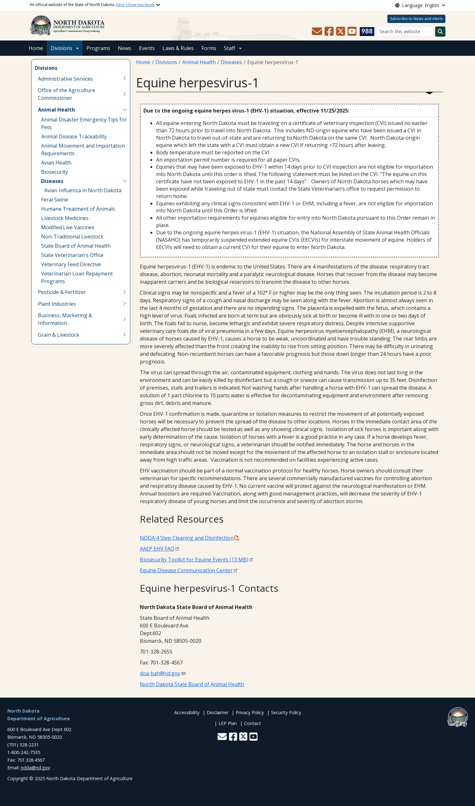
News (124, 48)
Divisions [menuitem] (46, 67)
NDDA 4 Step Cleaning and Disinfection (187, 537)
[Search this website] (405, 31)
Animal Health (199, 62)
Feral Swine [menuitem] (54, 199)
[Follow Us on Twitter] (340, 31)
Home (36, 48)
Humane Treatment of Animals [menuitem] (78, 208)
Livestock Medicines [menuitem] (65, 218)
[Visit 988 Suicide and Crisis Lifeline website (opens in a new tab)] (367, 31)
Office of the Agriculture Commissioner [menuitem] (66, 94)
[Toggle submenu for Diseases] (124, 181)
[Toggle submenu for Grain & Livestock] (124, 335)
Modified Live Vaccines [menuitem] (67, 227)
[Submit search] (440, 31)
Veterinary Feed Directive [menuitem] (71, 264)
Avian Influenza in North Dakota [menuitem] (82, 190)
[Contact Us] (317, 31)
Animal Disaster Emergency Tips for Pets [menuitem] (84, 123)
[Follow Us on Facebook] (329, 31)
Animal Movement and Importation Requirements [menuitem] (83, 149)
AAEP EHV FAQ (157, 548)
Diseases (231, 62)
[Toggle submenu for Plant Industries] (124, 304)
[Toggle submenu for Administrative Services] (124, 79)
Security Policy (286, 712)
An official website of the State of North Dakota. (92, 5)
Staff (229, 48)
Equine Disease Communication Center (186, 570)
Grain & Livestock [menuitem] (58, 334)
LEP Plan (228, 723)
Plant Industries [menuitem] (57, 303)
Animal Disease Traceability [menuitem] (74, 136)
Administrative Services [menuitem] (65, 78)
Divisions (61, 48)
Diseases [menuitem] (52, 181)
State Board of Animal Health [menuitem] (76, 245)
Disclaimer (217, 712)
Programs (98, 48)
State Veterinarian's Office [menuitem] (72, 255)
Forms (208, 48)
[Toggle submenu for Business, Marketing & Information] (124, 319)
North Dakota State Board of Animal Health (192, 684)
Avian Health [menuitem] (56, 162)
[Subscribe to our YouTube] (352, 31)
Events (147, 48)
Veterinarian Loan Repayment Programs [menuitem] (77, 277)
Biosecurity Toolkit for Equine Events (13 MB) (194, 559)
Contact (252, 723)
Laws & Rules (178, 48)
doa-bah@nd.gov (160, 673)
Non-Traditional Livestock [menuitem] (72, 236)
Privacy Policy (250, 712)
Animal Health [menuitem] (56, 109)
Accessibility (186, 712)
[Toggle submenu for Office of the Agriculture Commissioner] (124, 94)
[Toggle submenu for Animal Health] (124, 110)
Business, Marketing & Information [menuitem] (65, 319)
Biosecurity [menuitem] (54, 171)
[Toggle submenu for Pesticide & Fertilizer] (124, 292)
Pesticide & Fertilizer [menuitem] (62, 292)
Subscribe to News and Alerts (416, 18)
